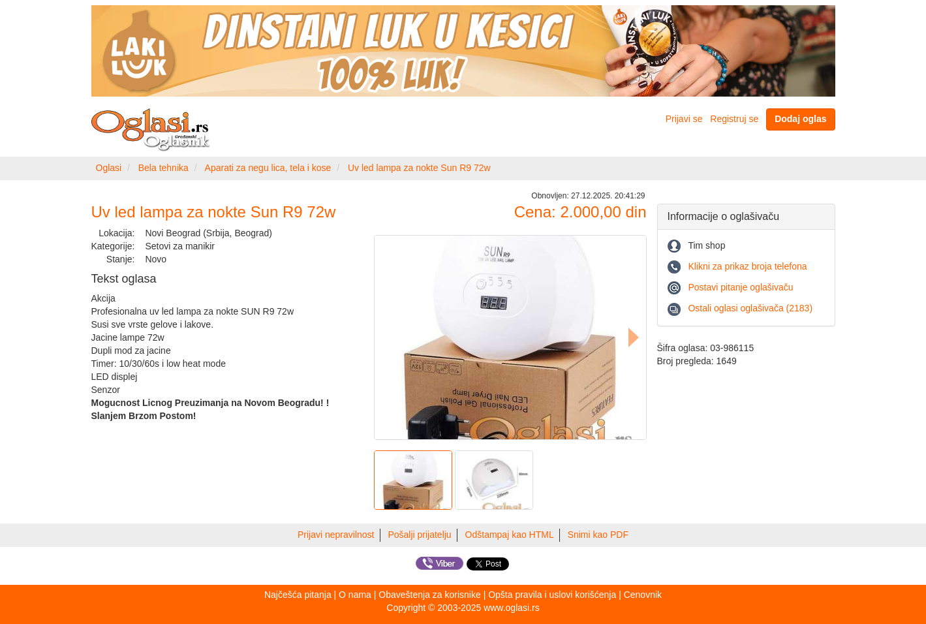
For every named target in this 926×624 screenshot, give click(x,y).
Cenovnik (643, 594)
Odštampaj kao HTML (509, 534)
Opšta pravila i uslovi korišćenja (552, 594)
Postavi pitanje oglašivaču (740, 287)
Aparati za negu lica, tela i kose (268, 168)
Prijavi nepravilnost (336, 534)
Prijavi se (684, 119)
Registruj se (734, 119)
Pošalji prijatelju (419, 534)
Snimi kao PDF (598, 534)
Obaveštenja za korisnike (429, 594)
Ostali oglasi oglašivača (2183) (750, 308)
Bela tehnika (163, 168)
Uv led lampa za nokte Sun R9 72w (419, 168)
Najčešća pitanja (298, 594)
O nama (355, 594)
